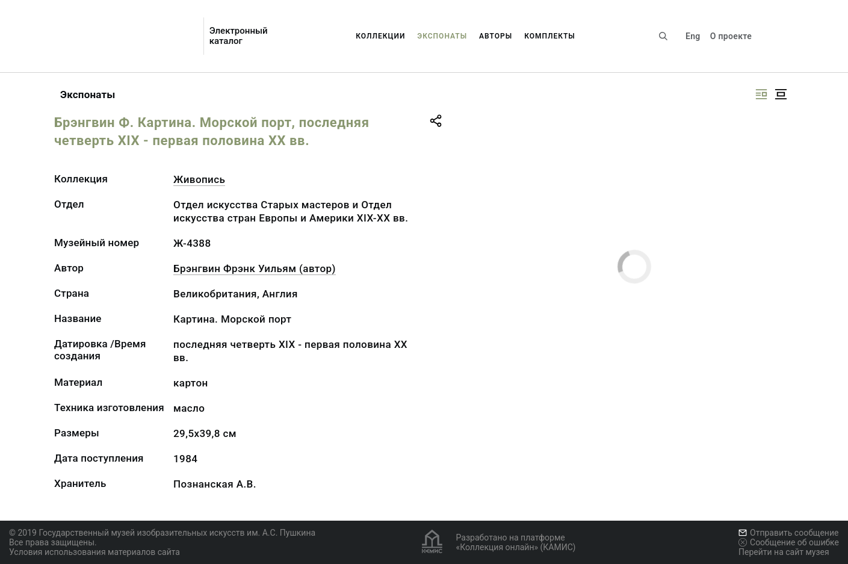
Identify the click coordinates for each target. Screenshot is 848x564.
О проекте (731, 36)
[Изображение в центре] (780, 94)
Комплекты (549, 36)
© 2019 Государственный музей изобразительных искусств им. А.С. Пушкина (162, 533)
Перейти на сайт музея (783, 552)
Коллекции (380, 36)
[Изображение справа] (761, 94)
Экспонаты (442, 36)
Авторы (495, 36)
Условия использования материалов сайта (94, 552)
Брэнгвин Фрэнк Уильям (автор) (254, 268)
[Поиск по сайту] (663, 36)
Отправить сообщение (788, 533)
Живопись (199, 179)
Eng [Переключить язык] (693, 36)
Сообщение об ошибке (788, 542)
